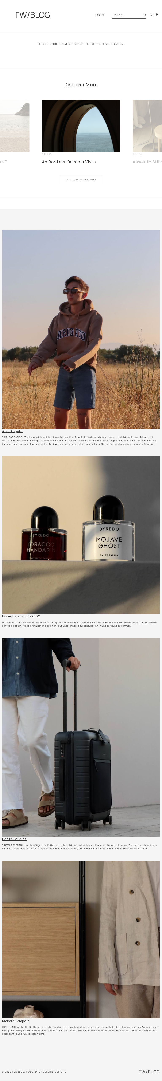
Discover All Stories (81, 179)
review (138, 154)
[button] (95, 15)
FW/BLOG (32, 14)
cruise (47, 154)
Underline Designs (52, 1071)
